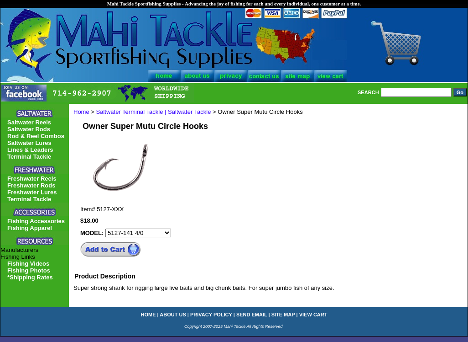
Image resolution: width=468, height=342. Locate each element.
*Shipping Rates (30, 277)
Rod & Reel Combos (35, 136)
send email (251, 314)
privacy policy (211, 314)
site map (283, 314)
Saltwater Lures (29, 142)
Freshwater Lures (32, 192)
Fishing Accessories (36, 221)
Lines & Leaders (30, 149)
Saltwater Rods (28, 129)
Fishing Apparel (29, 227)
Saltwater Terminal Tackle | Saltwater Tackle (153, 111)
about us (173, 314)
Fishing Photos (28, 270)
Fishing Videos (28, 263)
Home (81, 111)
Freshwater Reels (32, 178)
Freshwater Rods (31, 185)
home (148, 314)
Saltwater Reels (29, 122)
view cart (313, 314)
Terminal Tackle (29, 156)
